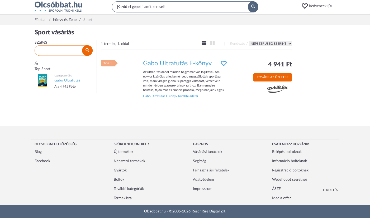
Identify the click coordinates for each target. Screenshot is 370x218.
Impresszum (202, 189)
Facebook (42, 161)
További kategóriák (129, 189)
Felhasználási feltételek (211, 170)
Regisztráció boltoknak (290, 170)
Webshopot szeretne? (289, 179)
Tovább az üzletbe (272, 77)
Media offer (281, 198)
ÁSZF (276, 189)
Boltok (119, 179)
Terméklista (123, 198)
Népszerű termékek (129, 161)
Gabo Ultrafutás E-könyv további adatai (170, 96)
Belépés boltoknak (287, 152)
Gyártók (120, 170)
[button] (318, 6)
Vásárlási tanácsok (207, 152)
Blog (38, 152)
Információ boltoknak (289, 161)
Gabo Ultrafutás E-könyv (177, 63)
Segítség (199, 161)
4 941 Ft (280, 64)
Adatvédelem (203, 179)
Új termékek (123, 152)
